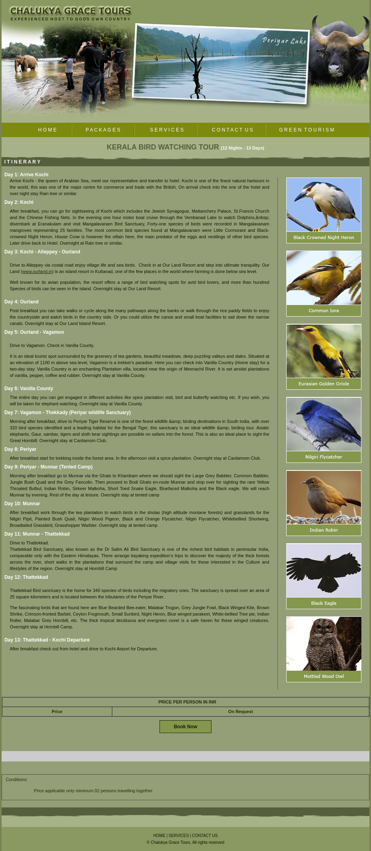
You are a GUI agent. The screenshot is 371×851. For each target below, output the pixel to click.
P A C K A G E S (103, 130)
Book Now (185, 726)
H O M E (47, 130)
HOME (160, 835)
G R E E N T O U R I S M (306, 130)
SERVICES (179, 835)
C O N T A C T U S (231, 130)
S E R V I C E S (165, 130)
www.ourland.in (37, 271)
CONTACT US (204, 835)
